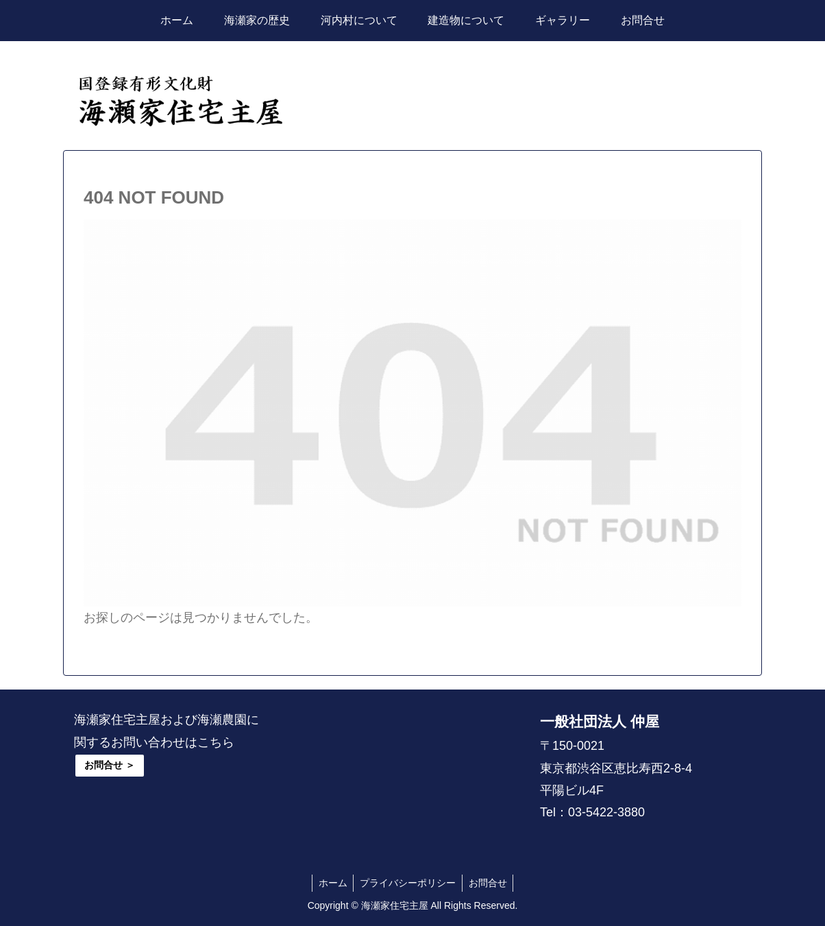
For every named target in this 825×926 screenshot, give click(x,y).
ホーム (331, 882)
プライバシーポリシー (408, 882)
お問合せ (489, 882)
